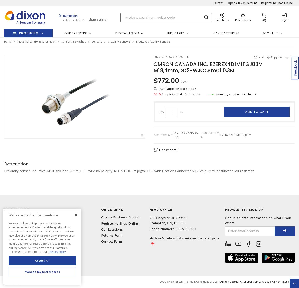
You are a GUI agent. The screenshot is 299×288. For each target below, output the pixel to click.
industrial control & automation (36, 41)
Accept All (42, 260)
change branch (98, 19)
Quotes (219, 3)
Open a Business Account (121, 217)
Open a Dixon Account (242, 3)
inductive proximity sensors (153, 41)
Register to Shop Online (277, 3)
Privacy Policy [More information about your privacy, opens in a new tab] (57, 252)
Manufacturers (226, 33)
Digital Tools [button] (127, 33)
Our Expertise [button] (76, 33)
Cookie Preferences (171, 282)
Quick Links (112, 209)
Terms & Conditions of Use (201, 281)
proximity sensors (119, 41)
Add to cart (257, 111)
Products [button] (28, 33)
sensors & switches (73, 41)
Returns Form (112, 235)
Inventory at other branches (235, 94)
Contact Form (111, 241)
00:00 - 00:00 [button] (71, 20)
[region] (42, 247)
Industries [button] (176, 33)
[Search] (166, 17)
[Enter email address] (249, 231)
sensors (97, 41)
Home (8, 41)
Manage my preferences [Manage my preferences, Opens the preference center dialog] (42, 272)
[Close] (76, 215)
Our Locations (112, 229)
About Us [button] (271, 33)
